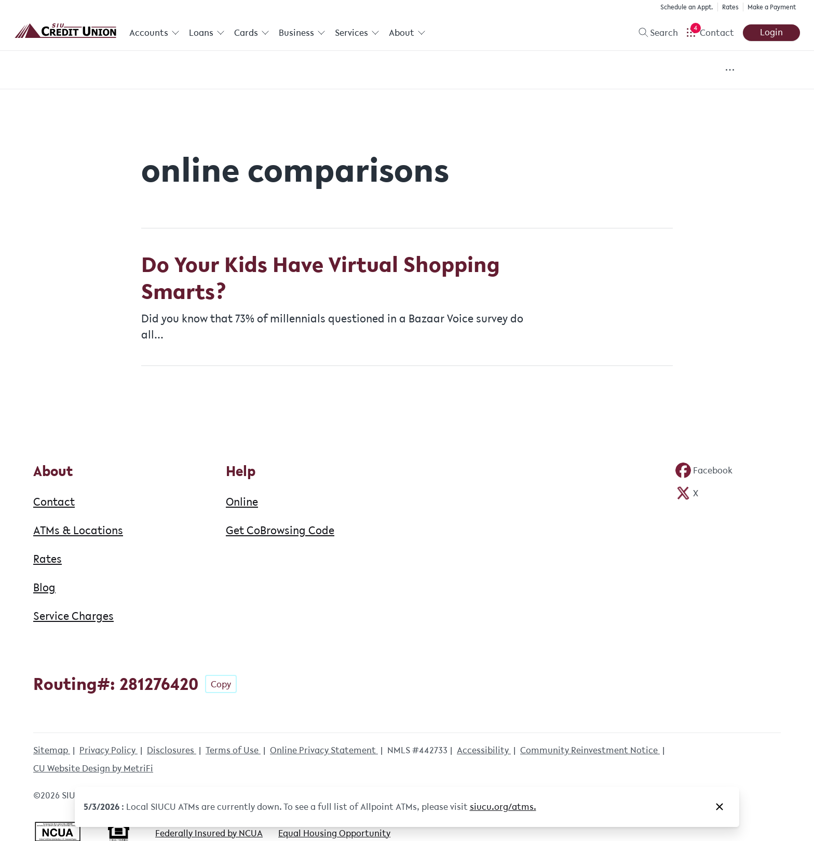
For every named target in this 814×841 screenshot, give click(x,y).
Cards (251, 32)
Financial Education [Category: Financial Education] (396, 70)
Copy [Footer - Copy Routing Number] (221, 684)
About (406, 32)
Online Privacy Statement (324, 750)
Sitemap (51, 750)
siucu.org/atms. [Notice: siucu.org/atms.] (503, 807)
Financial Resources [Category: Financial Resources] (511, 70)
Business (301, 32)
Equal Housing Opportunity (334, 833)
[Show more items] (730, 70)
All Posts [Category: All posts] (104, 70)
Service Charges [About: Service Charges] (73, 615)
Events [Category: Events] (306, 70)
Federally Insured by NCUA (209, 833)
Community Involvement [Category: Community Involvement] (208, 70)
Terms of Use (233, 750)
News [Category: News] (687, 70)
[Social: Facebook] (703, 470)
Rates (730, 7)
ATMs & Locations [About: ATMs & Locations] (78, 530)
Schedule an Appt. (686, 7)
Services (356, 32)
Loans (206, 32)
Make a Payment (772, 7)
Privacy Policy (108, 750)
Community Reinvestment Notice (590, 750)
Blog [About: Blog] (44, 587)
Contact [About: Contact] (54, 501)
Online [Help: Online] (242, 501)
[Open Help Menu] (710, 32)
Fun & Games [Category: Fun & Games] (614, 70)
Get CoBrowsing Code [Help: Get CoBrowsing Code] (280, 530)
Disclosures (171, 750)
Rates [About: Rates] (47, 558)
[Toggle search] (653, 32)
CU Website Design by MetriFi (93, 768)
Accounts (154, 32)
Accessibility (484, 750)
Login (771, 32)
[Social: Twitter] (686, 493)
